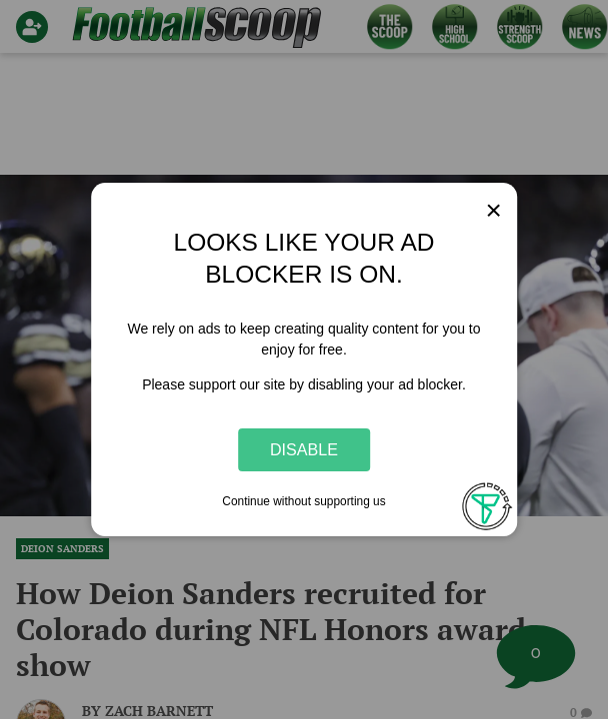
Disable (304, 449)
